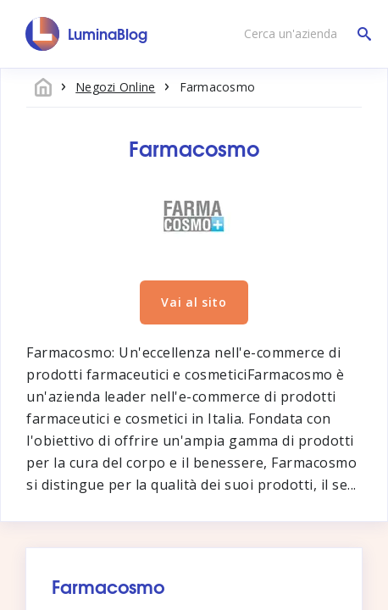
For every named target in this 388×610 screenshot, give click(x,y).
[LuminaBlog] (86, 34)
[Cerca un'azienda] (303, 34)
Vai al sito (194, 302)
